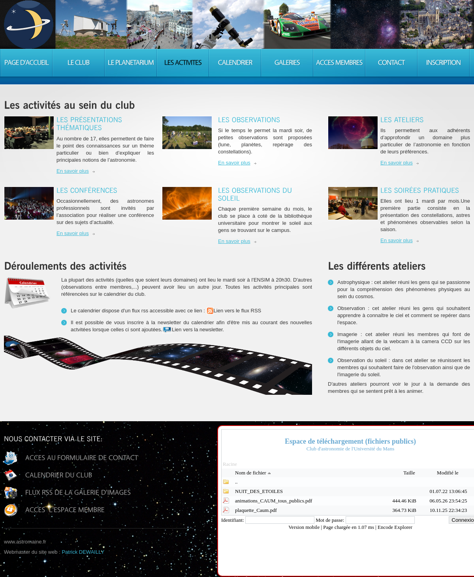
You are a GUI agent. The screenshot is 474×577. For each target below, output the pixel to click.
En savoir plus (72, 171)
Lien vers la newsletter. (193, 329)
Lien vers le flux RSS (234, 310)
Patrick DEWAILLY (83, 552)
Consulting (29, 24)
